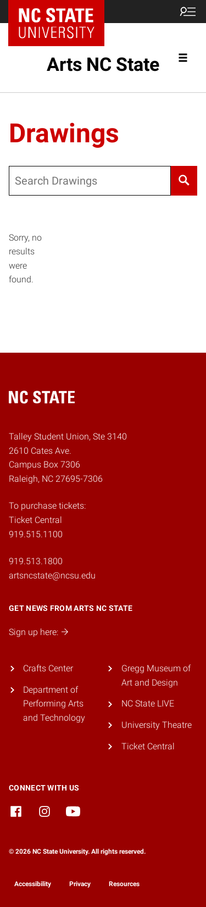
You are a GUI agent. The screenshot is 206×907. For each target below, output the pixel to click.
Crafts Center (48, 668)
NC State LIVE (147, 703)
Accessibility (32, 884)
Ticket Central (148, 746)
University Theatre (156, 725)
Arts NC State (103, 64)
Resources (124, 884)
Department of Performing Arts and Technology (54, 704)
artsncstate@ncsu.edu (52, 575)
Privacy (80, 884)
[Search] (184, 181)
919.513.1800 (36, 561)
